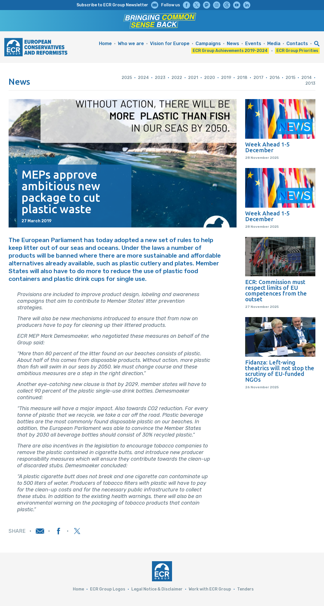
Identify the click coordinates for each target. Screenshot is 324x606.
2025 (127, 77)
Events (253, 43)
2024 (143, 77)
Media (273, 43)
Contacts (297, 43)
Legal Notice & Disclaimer (157, 589)
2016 (275, 77)
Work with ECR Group (210, 589)
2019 (226, 77)
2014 (306, 77)
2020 (209, 77)
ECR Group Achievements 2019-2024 (230, 50)
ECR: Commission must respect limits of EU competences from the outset (276, 290)
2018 (242, 77)
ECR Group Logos (107, 589)
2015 (290, 77)
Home (105, 43)
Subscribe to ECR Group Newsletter (112, 5)
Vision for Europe (170, 43)
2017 (258, 77)
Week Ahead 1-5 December (267, 147)
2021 (193, 77)
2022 (176, 77)
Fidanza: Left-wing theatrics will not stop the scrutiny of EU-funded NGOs (279, 371)
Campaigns (208, 43)
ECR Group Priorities (297, 50)
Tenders (245, 589)
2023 (160, 77)
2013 (310, 83)
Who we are (131, 43)
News (233, 43)
